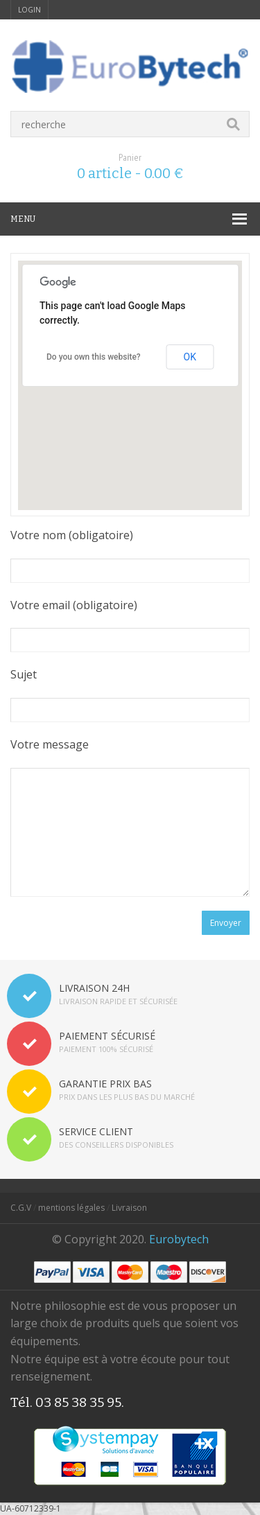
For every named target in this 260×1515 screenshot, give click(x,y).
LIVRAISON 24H (94, 988)
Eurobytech (179, 1239)
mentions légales (71, 1208)
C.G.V (20, 1208)
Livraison (129, 1208)
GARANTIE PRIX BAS (105, 1083)
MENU (22, 219)
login (29, 10)
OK (190, 356)
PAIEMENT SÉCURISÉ (107, 1035)
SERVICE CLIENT (96, 1131)
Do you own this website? (93, 357)
